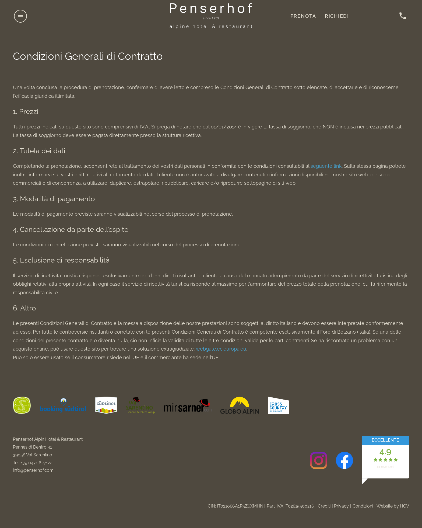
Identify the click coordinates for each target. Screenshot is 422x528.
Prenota (303, 16)
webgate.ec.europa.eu (221, 349)
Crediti (324, 506)
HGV (404, 506)
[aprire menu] (21, 16)
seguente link (326, 166)
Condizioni (363, 506)
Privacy (341, 506)
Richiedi (337, 16)
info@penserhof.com (33, 470)
